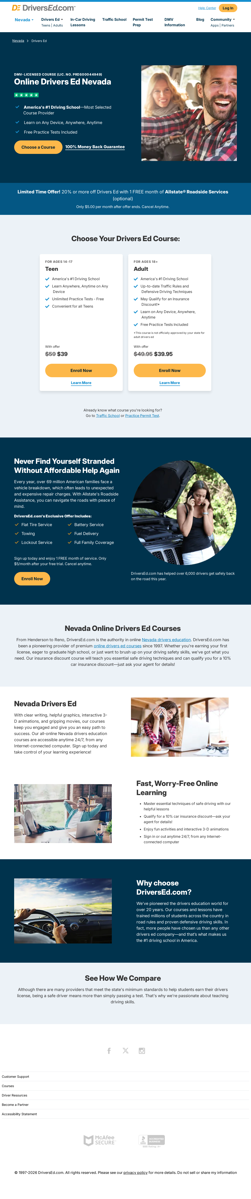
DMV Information (175, 22)
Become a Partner (15, 1105)
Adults (58, 25)
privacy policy (135, 1172)
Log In (228, 8)
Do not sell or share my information (207, 1172)
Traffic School (114, 19)
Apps (215, 25)
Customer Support (15, 1076)
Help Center (207, 8)
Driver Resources (14, 1095)
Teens (45, 25)
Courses (8, 1086)
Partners (228, 25)
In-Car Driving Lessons (83, 22)
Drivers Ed (52, 19)
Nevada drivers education (166, 639)
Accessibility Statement (19, 1114)
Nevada (18, 40)
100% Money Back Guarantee (95, 146)
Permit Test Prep (143, 22)
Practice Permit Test (142, 415)
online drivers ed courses (117, 645)
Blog (200, 19)
